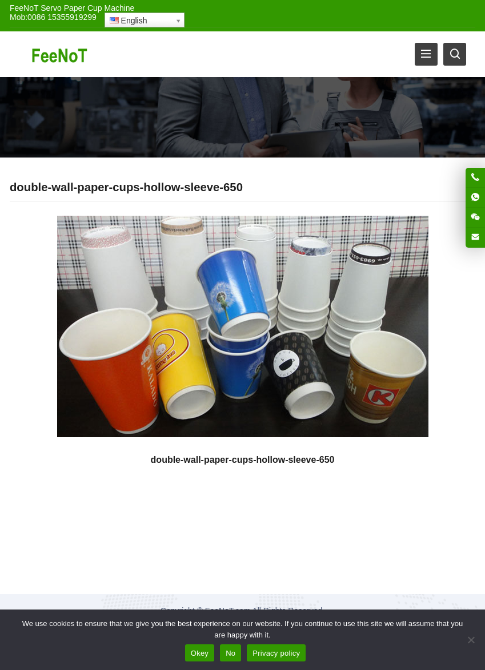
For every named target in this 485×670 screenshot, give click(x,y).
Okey (200, 653)
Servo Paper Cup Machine (87, 8)
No (230, 653)
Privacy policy (276, 653)
